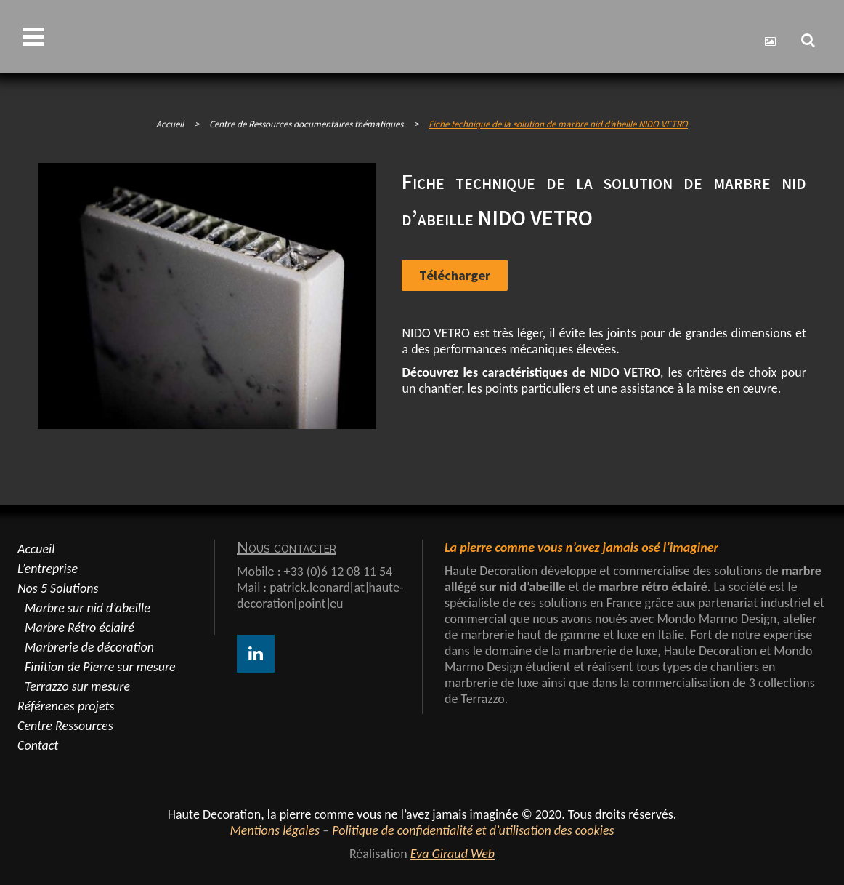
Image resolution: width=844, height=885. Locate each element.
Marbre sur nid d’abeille (87, 608)
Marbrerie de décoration (89, 647)
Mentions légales (275, 830)
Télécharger (454, 275)
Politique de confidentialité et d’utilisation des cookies (473, 830)
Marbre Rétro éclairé (79, 628)
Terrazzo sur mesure (77, 686)
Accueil (170, 124)
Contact (37, 745)
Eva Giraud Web (452, 854)
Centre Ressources (65, 726)
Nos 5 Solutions (57, 588)
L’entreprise (47, 569)
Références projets (65, 706)
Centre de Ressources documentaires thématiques (306, 124)
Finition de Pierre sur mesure (100, 667)
